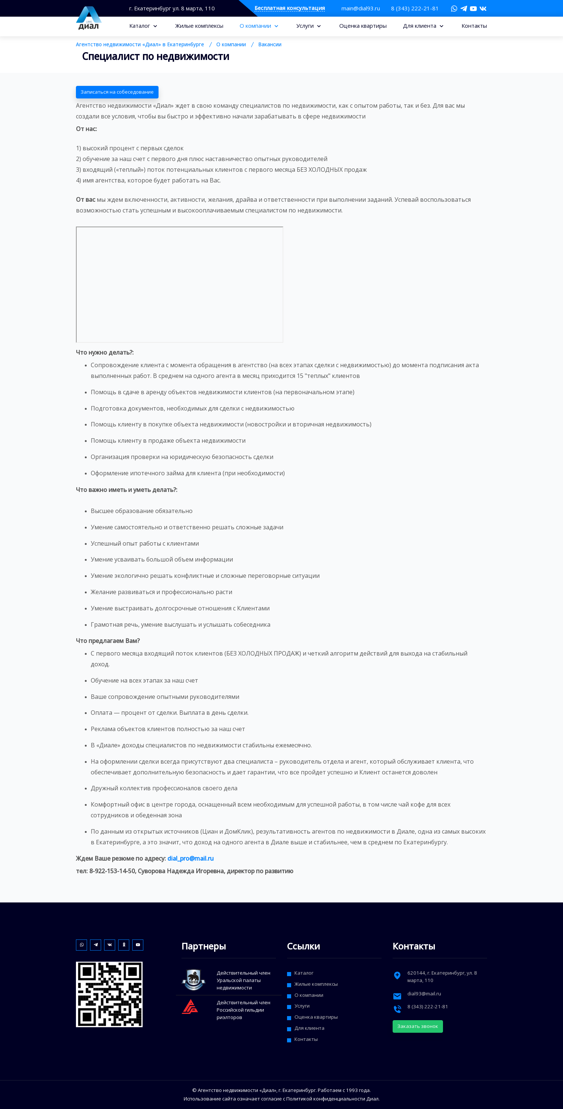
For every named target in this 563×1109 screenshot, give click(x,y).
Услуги (305, 25)
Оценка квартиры (363, 25)
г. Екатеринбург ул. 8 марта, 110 (172, 8)
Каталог (140, 25)
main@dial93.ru (361, 8)
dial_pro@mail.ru (190, 858)
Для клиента (420, 25)
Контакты (474, 25)
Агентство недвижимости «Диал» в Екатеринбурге (140, 44)
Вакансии (270, 44)
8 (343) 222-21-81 (415, 8)
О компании (256, 25)
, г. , (442, 976)
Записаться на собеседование (117, 91)
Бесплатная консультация (289, 8)
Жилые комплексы (199, 25)
